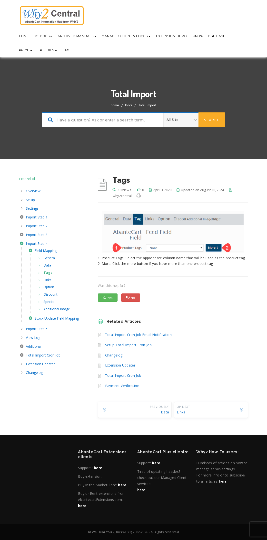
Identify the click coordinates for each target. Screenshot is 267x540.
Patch (25, 50)
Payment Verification (122, 385)
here (98, 467)
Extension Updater (120, 365)
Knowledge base (209, 36)
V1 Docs (43, 36)
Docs (128, 105)
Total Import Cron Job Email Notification (138, 334)
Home (24, 36)
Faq (66, 50)
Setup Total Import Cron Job (128, 345)
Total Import (147, 105)
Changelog (114, 355)
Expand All (27, 178)
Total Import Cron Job (123, 375)
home (115, 105)
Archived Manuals (77, 36)
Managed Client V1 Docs (126, 36)
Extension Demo (171, 36)
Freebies (47, 50)
